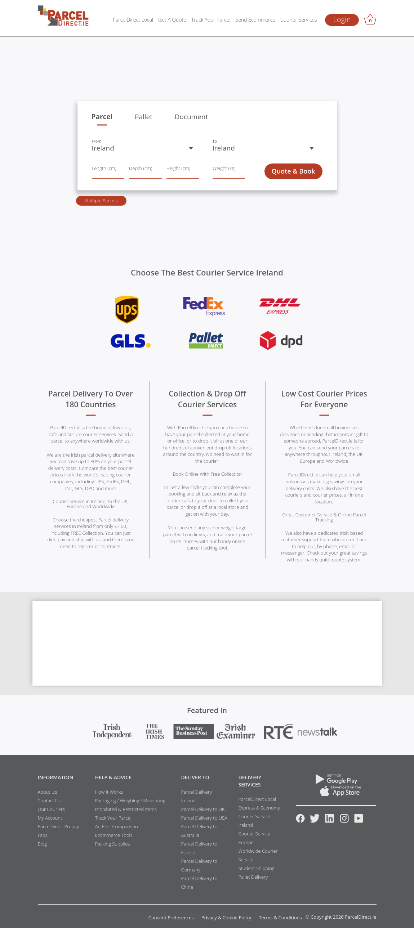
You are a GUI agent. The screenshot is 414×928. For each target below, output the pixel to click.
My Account (50, 818)
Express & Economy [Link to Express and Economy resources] (259, 807)
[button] (143, 148)
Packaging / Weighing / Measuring (130, 800)
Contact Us (49, 800)
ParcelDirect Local (133, 19)
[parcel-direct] (63, 12)
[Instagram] (344, 820)
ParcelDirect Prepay (58, 826)
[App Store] (336, 793)
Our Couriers (51, 809)
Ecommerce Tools (114, 835)
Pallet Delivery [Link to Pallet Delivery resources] (253, 877)
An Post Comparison (116, 826)
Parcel (102, 116)
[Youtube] (358, 820)
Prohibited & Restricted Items (126, 809)
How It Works (109, 792)
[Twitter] (314, 820)
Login (342, 19)
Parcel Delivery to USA (204, 818)
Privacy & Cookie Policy (226, 918)
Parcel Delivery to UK (202, 809)
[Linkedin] (329, 820)
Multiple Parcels (100, 200)
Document (191, 116)
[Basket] (370, 20)
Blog (42, 843)
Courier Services (298, 19)
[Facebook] (300, 820)
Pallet (143, 116)
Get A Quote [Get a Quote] (172, 19)
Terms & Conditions (280, 918)
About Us (47, 792)
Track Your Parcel (113, 818)
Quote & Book (293, 171)
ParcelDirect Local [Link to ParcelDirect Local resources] (257, 799)
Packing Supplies (112, 843)
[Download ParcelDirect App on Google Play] (336, 782)
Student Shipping (257, 868)
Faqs (43, 835)
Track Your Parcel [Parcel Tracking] (211, 19)
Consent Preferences (171, 918)
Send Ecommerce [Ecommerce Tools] (255, 19)
